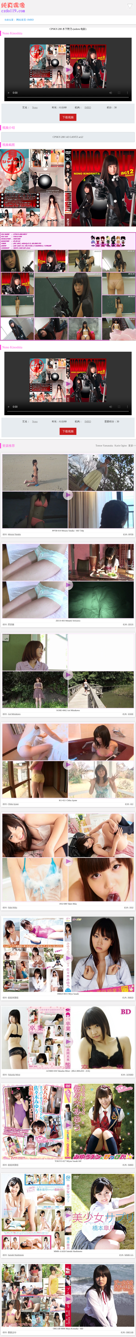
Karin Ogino (120, 445)
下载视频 (68, 117)
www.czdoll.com (95, 1042)
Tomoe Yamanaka (104, 445)
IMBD (30, 19)
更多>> (132, 445)
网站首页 (21, 19)
